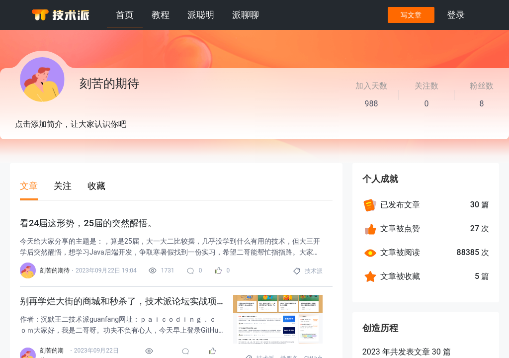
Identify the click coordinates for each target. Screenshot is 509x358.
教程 (161, 14)
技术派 (314, 271)
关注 (63, 185)
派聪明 (200, 14)
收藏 (96, 185)
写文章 (410, 15)
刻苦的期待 (55, 270)
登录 (455, 14)
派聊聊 (245, 14)
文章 (29, 185)
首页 (125, 14)
